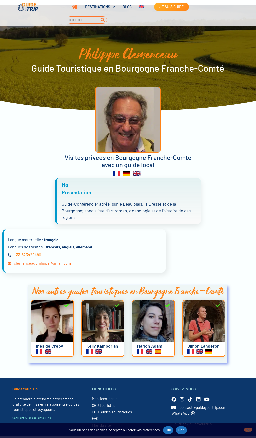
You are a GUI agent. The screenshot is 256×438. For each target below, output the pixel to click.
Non (181, 430)
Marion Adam (149, 347)
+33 (17, 256)
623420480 (31, 256)
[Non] (248, 430)
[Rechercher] (102, 20)
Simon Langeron (204, 347)
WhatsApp (183, 414)
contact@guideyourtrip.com (203, 409)
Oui (168, 430)
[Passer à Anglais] (138, 7)
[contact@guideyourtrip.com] (174, 409)
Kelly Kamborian (102, 347)
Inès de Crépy (49, 347)
